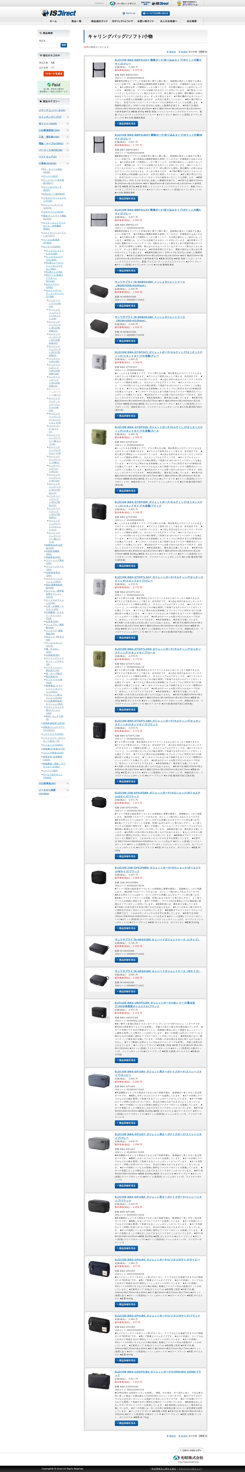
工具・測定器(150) (49, 137)
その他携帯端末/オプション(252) (54, 702)
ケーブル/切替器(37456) (51, 241)
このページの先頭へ (190, 1450)
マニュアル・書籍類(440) (55, 626)
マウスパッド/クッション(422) (54, 580)
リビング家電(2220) (53, 753)
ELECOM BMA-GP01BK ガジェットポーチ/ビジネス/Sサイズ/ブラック (157, 1315)
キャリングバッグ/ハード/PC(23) (55, 478)
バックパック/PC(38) (54, 360)
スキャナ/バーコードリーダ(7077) (54, 234)
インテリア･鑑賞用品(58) (54, 632)
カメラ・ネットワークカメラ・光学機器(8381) (54, 226)
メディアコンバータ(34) (52, 110)
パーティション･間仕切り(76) (54, 669)
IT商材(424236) (47, 163)
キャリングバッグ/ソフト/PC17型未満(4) (55, 351)
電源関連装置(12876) (54, 723)
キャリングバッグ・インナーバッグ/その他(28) (54, 404)
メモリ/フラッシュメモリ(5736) (54, 199)
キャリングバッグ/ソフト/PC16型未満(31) (55, 338)
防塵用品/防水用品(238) (54, 546)
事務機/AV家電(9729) (54, 749)
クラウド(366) (50, 770)
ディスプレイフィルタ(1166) (55, 252)
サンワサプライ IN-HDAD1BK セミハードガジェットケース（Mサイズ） (158, 971)
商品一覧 (76, 21)
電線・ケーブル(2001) (51, 143)
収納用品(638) (53, 557)
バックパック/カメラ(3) (54, 429)
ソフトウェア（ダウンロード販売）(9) (54, 739)
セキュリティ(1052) (52, 285)
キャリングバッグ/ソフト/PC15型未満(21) (55, 326)
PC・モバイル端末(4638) (52, 170)
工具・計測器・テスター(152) (55, 607)
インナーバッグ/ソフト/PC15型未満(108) (54, 369)
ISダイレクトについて (122, 21)
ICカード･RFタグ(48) (55, 638)
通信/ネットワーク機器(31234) (54, 217)
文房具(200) (52, 621)
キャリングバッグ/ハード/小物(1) (55, 459)
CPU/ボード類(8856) (54, 194)
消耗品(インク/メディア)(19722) (54, 728)
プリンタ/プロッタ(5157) (52, 188)
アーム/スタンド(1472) (54, 644)
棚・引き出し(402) (52, 650)
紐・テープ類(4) (54, 673)
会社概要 (191, 21)
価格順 (172, 52)
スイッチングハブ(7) (50, 117)
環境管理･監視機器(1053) (52, 758)
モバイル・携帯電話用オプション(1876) (55, 594)
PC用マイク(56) (54, 272)
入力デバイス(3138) (53, 212)
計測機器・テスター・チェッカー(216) (55, 615)
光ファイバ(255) (48, 123)
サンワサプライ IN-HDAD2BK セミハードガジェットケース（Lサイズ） (157, 939)
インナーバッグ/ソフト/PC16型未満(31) (54, 381)
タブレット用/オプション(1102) (54, 696)
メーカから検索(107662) (47, 792)
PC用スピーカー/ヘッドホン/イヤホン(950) (54, 266)
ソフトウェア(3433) (53, 734)
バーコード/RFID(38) (50, 150)
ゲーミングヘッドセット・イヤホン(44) (55, 661)
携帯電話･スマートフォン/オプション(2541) (54, 689)
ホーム (53, 21)
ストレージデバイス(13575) (53, 206)
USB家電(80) (53, 655)
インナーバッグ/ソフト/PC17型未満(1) (54, 513)
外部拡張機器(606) (52, 552)
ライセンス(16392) (53, 745)
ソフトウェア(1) (48, 156)
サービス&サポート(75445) (53, 776)
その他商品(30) (47, 783)
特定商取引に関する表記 (164, 1469)
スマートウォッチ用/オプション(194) (55, 710)
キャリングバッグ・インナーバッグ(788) (55, 293)
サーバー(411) (50, 176)
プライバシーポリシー (190, 1469)
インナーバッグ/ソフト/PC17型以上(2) (54, 500)
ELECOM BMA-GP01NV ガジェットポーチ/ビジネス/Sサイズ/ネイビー (157, 1259)
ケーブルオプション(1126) (55, 601)
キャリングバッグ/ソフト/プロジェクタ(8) (55, 314)
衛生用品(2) (52, 676)
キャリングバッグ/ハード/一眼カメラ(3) (55, 537)
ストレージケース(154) (55, 568)
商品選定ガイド (99, 21)
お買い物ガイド (145, 21)
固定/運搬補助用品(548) (54, 586)
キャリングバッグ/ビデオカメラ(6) (55, 450)
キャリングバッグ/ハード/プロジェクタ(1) (55, 525)
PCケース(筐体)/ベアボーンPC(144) (54, 278)
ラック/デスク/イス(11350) (54, 258)
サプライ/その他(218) (54, 681)
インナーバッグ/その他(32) (55, 303)
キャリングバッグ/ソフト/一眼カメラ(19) (55, 439)
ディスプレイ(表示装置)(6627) (53, 181)
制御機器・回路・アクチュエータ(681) (54, 765)
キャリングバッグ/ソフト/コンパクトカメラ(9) (55, 418)
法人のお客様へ (168, 21)
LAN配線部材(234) (49, 130)
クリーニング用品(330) (55, 562)
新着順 (184, 52)
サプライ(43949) (52, 247)
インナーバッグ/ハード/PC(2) (54, 468)
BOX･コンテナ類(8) (54, 718)
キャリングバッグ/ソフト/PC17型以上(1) (55, 488)
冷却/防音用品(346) (53, 574)
